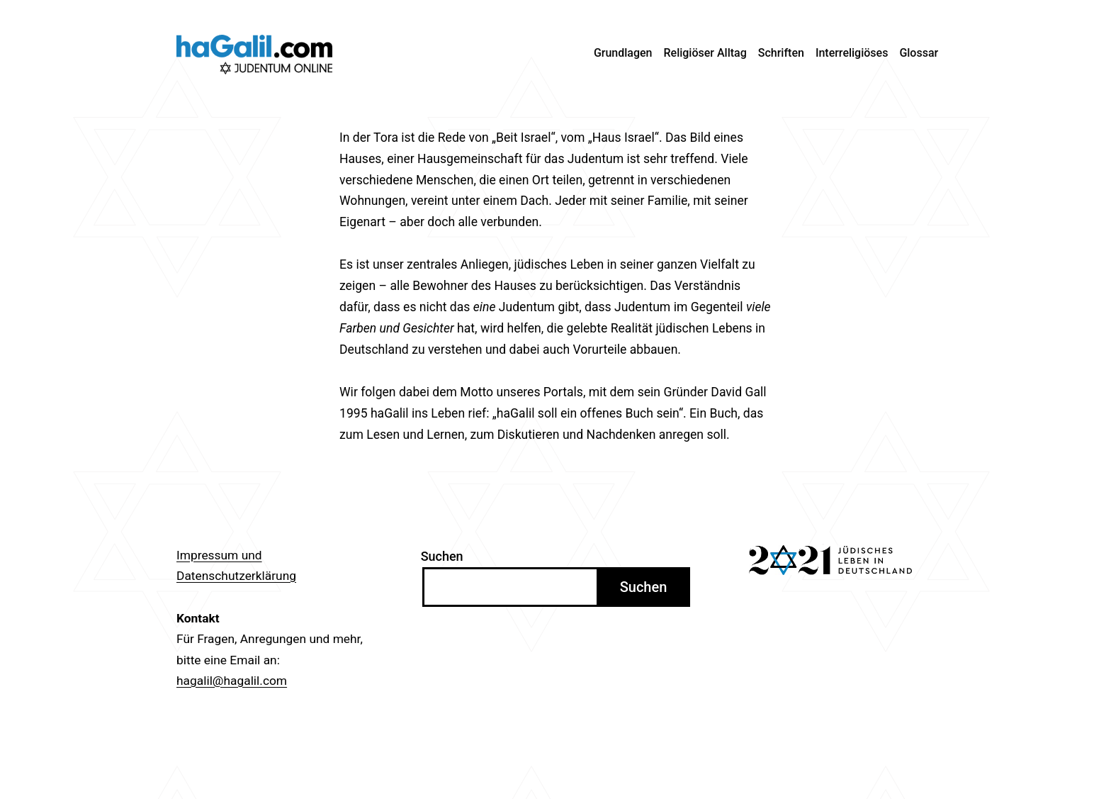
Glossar (918, 53)
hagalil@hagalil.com (231, 681)
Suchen (442, 556)
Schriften (781, 53)
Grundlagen (623, 53)
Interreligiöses (852, 53)
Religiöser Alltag (705, 53)
